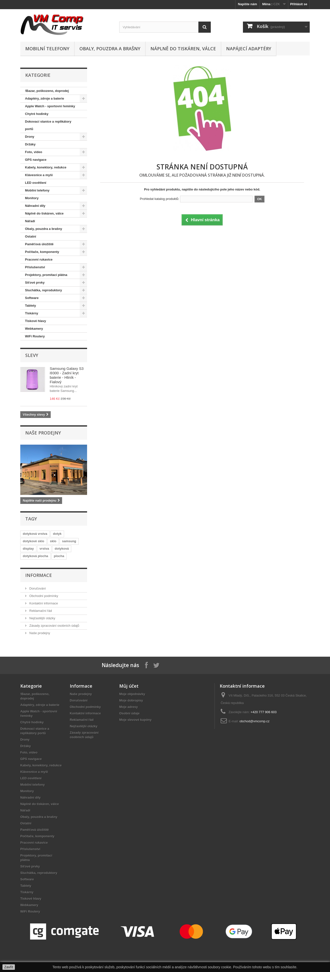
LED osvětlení (35, 183)
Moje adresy (128, 707)
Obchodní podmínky (43, 596)
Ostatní (30, 236)
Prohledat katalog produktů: (159, 199)
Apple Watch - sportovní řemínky (50, 106)
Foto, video (33, 152)
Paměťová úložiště (39, 244)
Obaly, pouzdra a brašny (109, 49)
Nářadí (30, 221)
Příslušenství (35, 267)
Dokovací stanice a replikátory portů (48, 125)
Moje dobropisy (131, 700)
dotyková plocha (35, 556)
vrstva (44, 548)
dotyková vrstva (35, 534)
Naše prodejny (43, 433)
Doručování (37, 588)
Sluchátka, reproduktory (43, 290)
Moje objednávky (132, 694)
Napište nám (247, 4)
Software (32, 298)
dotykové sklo (33, 541)
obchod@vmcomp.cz (254, 721)
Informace (38, 575)
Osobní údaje (129, 713)
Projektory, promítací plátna (46, 275)
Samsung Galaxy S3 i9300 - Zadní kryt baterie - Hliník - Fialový (67, 375)
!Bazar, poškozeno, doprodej (47, 91)
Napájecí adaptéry (248, 49)
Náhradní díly (35, 206)
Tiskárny (31, 313)
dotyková (62, 548)
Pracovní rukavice (38, 259)
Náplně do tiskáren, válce (183, 49)
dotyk (57, 534)
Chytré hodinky (36, 114)
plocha (59, 556)
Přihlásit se (298, 4)
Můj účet (129, 686)
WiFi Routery (35, 336)
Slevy (31, 355)
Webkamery (34, 328)
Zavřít (8, 967)
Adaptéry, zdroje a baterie (44, 98)
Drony (29, 136)
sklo (53, 541)
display (28, 548)
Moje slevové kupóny (135, 720)
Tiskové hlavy (35, 321)
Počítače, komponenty (42, 252)
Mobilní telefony (47, 49)
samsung (69, 541)
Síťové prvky (35, 282)
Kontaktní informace (43, 603)
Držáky (30, 144)
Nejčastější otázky (41, 618)
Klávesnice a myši (39, 175)
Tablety (30, 305)
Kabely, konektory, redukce (45, 167)
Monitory (32, 198)
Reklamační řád (40, 611)
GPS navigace (36, 160)
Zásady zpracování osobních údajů (53, 625)
